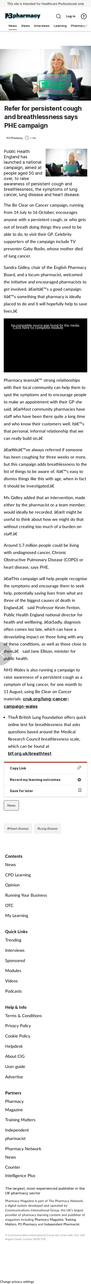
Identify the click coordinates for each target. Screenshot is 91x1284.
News (11, 805)
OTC (9, 905)
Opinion (12, 884)
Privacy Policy (18, 1025)
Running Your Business (26, 895)
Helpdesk (14, 1046)
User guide (15, 1066)
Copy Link (45, 768)
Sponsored (15, 960)
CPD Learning (18, 874)
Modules (13, 970)
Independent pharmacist (17, 1134)
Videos (11, 980)
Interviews (15, 950)
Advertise (14, 1076)
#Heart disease (18, 828)
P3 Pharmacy (27, 1224)
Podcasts (13, 991)
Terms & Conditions (23, 1015)
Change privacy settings (17, 1282)
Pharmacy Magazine (14, 1105)
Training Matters (20, 1119)
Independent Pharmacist (61, 1224)
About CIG (15, 1056)
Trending (13, 939)
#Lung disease (47, 828)
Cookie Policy (17, 1035)
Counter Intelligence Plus (20, 1171)
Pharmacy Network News (23, 1153)
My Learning (16, 915)
